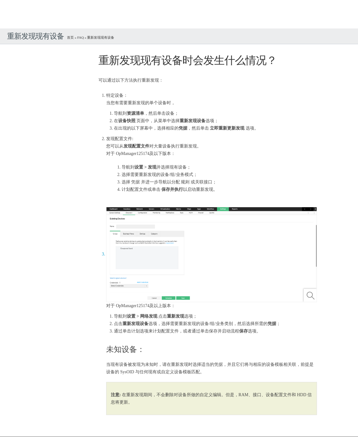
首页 (70, 37)
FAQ (80, 37)
